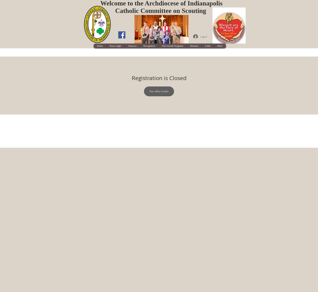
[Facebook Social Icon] (121, 34)
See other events (159, 91)
